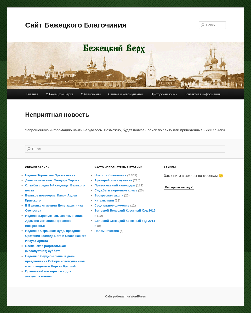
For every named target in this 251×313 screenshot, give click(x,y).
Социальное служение (112, 205)
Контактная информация (202, 94)
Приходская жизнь (164, 94)
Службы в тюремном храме (116, 190)
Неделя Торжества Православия (50, 175)
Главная (32, 94)
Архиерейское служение (113, 180)
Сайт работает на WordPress (125, 296)
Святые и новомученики (125, 94)
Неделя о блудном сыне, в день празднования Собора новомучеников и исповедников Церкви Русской (55, 261)
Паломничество (107, 231)
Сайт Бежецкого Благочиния (75, 25)
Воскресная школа (109, 195)
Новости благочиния (110, 175)
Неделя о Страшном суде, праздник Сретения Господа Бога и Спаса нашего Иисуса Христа (55, 236)
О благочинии (91, 94)
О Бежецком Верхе (59, 94)
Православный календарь (115, 185)
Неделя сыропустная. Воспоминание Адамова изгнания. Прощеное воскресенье (54, 221)
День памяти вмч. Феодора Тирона (52, 180)
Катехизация (104, 200)
